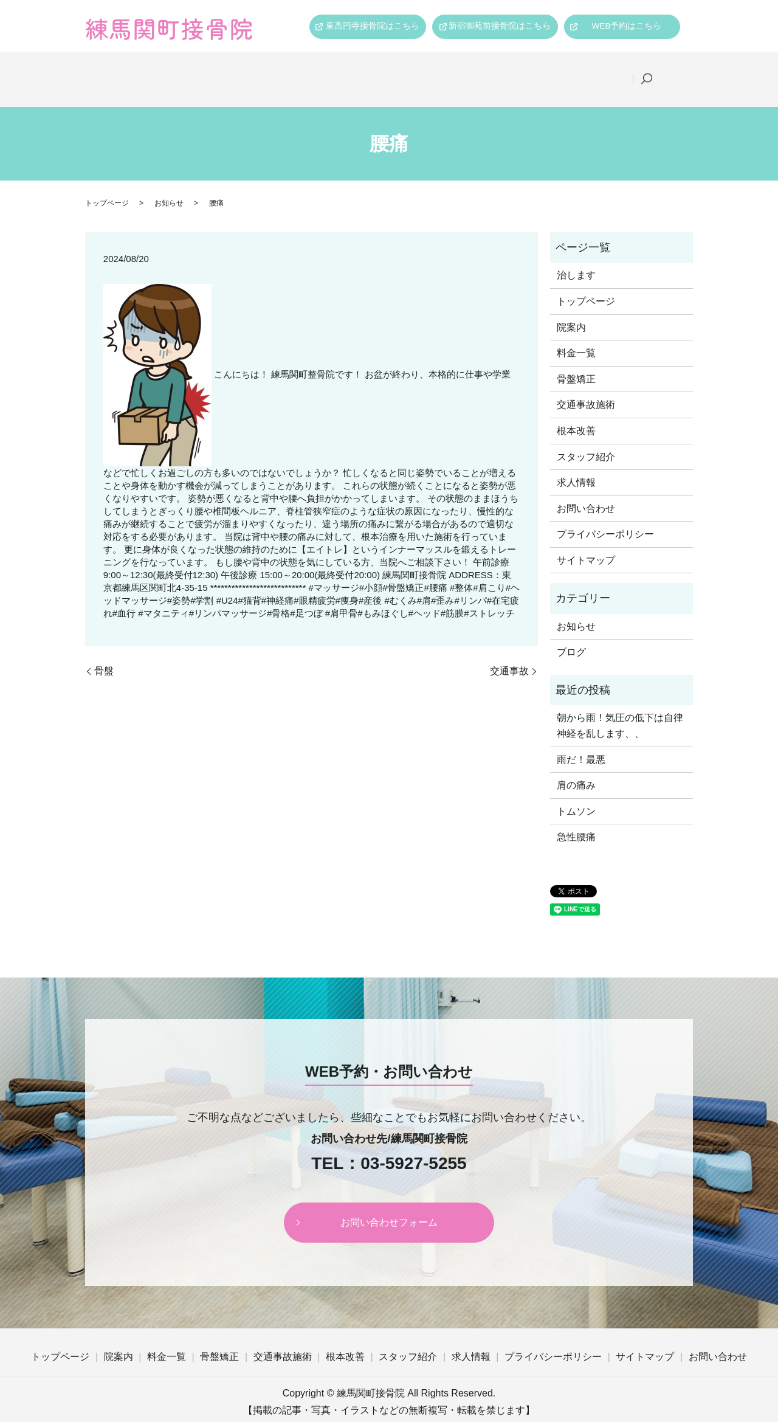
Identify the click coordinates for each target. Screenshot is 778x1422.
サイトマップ (586, 544)
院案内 (208, 71)
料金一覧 (267, 71)
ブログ (571, 637)
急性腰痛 (576, 821)
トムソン (576, 795)
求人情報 (617, 71)
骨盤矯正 (330, 71)
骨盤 (104, 655)
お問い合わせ (586, 493)
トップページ (140, 71)
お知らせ (169, 187)
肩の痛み (576, 769)
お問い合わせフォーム (389, 1206)
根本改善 (473, 71)
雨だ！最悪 (581, 744)
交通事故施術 (401, 71)
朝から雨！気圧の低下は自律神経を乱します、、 (620, 710)
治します (576, 259)
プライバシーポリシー (605, 518)
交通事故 (509, 655)
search (663, 72)
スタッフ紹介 (545, 71)
